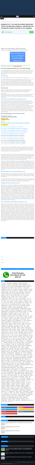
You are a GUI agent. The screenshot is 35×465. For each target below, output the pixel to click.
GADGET (18, 317)
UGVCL (14, 392)
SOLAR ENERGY (8, 382)
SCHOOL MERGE (3, 379)
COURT (30, 301)
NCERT (2, 354)
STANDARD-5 (17, 385)
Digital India (28, 305)
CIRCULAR (24, 299)
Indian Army (31, 335)
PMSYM (6, 366)
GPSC (27, 321)
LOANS (14, 342)
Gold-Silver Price (29, 320)
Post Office (20, 366)
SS (26, 382)
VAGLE (11, 394)
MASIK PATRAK (3, 345)
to (6, 130)
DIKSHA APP (10, 307)
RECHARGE (22, 373)
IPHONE (7, 338)
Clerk (2, 301)
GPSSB (9, 323)
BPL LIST (19, 295)
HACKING (10, 329)
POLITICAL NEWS (16, 366)
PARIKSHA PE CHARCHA (23, 360)
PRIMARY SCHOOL (24, 369)
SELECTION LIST (28, 379)
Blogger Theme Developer (16, 463)
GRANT (27, 323)
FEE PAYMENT (15, 314)
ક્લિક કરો (31, 32)
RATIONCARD (9, 373)
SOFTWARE (2, 382)
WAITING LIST (18, 398)
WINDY (13, 400)
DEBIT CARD (23, 304)
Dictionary (18, 305)
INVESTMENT (3, 338)
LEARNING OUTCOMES (30, 341)
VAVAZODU (8, 395)
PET (32, 361)
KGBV (23, 339)
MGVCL (18, 348)
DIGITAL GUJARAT (23, 305)
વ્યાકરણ (11, 401)
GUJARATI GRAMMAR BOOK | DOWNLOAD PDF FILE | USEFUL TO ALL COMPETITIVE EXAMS (19, 452)
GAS (23, 317)
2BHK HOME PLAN (15, 283)
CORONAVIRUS (26, 301)
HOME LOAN (26, 332)
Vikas (7, 397)
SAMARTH (26, 376)
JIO (1, 339)
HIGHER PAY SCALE (24, 330)
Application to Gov (14, 290)
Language (16, 341)
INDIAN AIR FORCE (25, 335)
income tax (16, 335)
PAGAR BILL (26, 358)
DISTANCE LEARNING (4, 308)
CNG (7, 301)
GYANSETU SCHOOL (28, 327)
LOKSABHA (29, 342)
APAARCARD (3, 290)
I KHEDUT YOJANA (23, 333)
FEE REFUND (19, 314)
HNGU (12, 332)
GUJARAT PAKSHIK (3, 326)
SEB (18, 379)
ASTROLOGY (11, 292)
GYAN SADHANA (8, 327)
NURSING (24, 355)
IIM (8, 335)
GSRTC (17, 324)
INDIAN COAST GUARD (4, 336)
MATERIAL (19, 345)
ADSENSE (28, 286)
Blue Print (12, 295)
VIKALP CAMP (3, 397)
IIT (10, 335)
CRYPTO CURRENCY (19, 302)
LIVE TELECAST (10, 342)
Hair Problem (14, 329)
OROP (23, 358)
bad (11, 293)
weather (27, 398)
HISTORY (32, 330)
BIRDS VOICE (3, 295)
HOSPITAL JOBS (3, 333)
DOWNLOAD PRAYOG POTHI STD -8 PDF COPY (12, 426)
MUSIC (19, 351)
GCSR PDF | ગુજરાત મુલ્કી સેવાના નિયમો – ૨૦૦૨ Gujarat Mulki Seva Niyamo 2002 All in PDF (18, 422)
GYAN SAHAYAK (13, 327)
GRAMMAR (23, 323)
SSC (30, 382)
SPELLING (18, 382)
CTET (23, 302)
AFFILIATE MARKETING (4, 287)
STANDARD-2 (3, 385)
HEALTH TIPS (3, 330)
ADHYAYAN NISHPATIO (18, 286)
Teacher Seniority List (22, 389)
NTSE (21, 355)
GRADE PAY (15, 323)
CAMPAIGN (24, 296)
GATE (26, 317)
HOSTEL (8, 333)
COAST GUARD (11, 301)
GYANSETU (22, 327)
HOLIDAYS (15, 332)
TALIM (2, 389)
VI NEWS (13, 395)
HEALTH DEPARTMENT (29, 329)
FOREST (5, 317)
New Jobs (25, 354)
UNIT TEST (17, 392)
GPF (22, 321)
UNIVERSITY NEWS (22, 392)
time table (4, 21)
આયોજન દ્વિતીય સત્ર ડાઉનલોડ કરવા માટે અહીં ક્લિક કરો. (18, 128)
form (7, 317)
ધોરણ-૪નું (3, 132)
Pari (11, 360)
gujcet (25, 326)
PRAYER (12, 369)
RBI (12, 373)
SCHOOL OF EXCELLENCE (10, 379)
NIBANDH (2, 355)
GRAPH (30, 323)
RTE (7, 376)
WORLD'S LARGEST (24, 400)
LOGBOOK (22, 342)
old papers (2, 357)
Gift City (13, 320)
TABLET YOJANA (26, 388)
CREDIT (8, 302)
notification (12, 355)
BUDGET (27, 295)
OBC (27, 355)
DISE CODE (25, 307)
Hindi (28, 330)
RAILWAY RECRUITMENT (10, 372)
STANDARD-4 (13, 385)
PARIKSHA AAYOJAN (15, 360)
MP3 (9, 351)
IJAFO (12, 335)
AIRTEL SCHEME (26, 287)
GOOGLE (2, 321)
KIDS (13, 341)
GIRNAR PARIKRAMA (18, 320)
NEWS (28, 354)
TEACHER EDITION (15, 389)
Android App (16, 289)
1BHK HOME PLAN (8, 283)
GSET (14, 324)
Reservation (30, 373)
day (6, 128)
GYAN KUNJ (3, 327)
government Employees (8, 321)
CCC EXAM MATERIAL (23, 298)
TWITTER (11, 392)
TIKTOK (17, 391)
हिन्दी (5, 401)
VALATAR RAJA (15, 394)
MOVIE (7, 351)
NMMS (6, 355)
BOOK (16, 295)
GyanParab (18, 327)
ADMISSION (24, 286)
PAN (29, 358)
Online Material (3, 358)
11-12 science (3, 283)
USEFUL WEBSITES (6, 394)
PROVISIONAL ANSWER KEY (5, 370)
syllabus (22, 388)
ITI (16, 338)
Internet (28, 336)
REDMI (26, 373)
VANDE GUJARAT (30, 394)
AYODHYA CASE (27, 292)
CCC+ (27, 298)
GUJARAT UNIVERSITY (17, 326)
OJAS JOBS (31, 355)
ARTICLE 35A (26, 290)
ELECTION (30, 311)
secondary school (22, 379)
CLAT (30, 299)
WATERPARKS (23, 398)
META (15, 348)
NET (13, 354)
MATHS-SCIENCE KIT (29, 345)
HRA (14, 333)
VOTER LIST (13, 398)
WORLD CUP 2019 (18, 400)
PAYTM (16, 361)
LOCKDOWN (18, 342)
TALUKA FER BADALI (7, 389)
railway (5, 372)
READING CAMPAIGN (17, 373)
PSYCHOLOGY (15, 370)
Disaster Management (20, 307)
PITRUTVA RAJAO (21, 363)
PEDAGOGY (19, 361)
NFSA (30, 354)
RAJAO (16, 372)
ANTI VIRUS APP (25, 289)
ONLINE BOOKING (29, 357)
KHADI (26, 339)
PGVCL (13, 363)
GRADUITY (19, 323)
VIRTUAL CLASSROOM (4, 398)
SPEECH (14, 382)
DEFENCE (28, 304)
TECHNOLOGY (3, 391)
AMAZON (8, 289)
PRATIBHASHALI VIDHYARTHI (29, 367)
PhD (17, 363)
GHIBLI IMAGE (9, 320)
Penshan (24, 361)
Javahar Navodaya (22, 338)
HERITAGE (11, 330)
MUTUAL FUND (24, 351)
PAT (6, 361)
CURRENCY (26, 302)
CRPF (14, 302)
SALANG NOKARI (22, 376)
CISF (27, 299)
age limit (15, 287)
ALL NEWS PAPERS (3, 289)
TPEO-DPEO (31, 391)
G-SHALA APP (11, 317)
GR (11, 323)
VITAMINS (9, 398)
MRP (11, 351)
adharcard (8, 286)
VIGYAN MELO (28, 395)
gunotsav (28, 326)
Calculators (8, 296)
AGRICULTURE (20, 287)
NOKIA (9, 355)
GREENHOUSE (3, 324)
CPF (1, 302)
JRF (10, 339)
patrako (9, 361)
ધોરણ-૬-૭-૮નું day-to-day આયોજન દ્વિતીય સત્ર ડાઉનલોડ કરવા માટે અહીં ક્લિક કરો (13, 143)
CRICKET (11, 302)
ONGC (11, 357)
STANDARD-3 (8, 385)
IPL (9, 338)
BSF (21, 295)
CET (8, 299)
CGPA (13, 299)
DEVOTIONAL (10, 305)
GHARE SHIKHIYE (3, 320)
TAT (11, 389)
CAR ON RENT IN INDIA (4, 298)
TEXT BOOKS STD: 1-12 (12, 391)
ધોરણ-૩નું (3, 130)
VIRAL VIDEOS (25, 397)
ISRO (14, 338)
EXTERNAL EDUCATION (4, 314)
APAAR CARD (30, 289)
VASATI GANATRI (3, 395)
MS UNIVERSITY (16, 351)
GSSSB (23, 324)
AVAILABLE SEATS (22, 292)
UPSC (2, 394)
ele (27, 311)
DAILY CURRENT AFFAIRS (14, 304)
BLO (9, 295)
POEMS (9, 366)
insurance (24, 336)
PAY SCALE (12, 361)
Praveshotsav (8, 369)
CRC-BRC (5, 302)
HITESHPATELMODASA (4, 332)
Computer (16, 301)
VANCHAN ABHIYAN (24, 394)
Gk (22, 320)
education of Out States (12, 311)
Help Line (7, 330)
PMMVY (2, 366)
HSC (16, 333)
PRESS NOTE (16, 369)
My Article (28, 351)
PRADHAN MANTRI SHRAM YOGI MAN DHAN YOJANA (8, 367)
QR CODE (31, 370)
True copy (5, 392)
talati (30, 388)
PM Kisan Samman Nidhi (10, 364)
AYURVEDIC (3, 293)
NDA (5, 354)
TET (7, 391)
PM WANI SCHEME (17, 364)
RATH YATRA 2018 (3, 373)
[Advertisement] (17, 7)
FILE (27, 314)
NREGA (19, 355)
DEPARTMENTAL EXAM (4, 305)
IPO (11, 338)
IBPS (27, 333)
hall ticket (18, 329)
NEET (7, 354)
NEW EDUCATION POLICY (18, 354)
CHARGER (16, 299)
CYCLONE (2, 304)
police (12, 366)
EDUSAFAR (24, 311)
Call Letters (20, 296)
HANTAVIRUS (23, 329)
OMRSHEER (7, 357)
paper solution (8, 360)
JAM (18, 338)
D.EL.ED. (6, 304)
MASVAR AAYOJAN (9, 345)
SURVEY (8, 388)
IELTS (6, 335)
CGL (11, 299)
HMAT (9, 332)
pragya (18, 367)
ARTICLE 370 (30, 290)
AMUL (12, 289)
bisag (7, 295)
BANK (26, 293)
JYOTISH (13, 339)
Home (2, 21)
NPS (16, 355)
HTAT (19, 333)
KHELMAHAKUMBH (9, 341)
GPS (25, 321)
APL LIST (7, 290)
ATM (14, 292)
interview (31, 336)
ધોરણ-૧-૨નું (3, 128)
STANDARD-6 (22, 385)
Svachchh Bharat (12, 388)
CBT (16, 298)
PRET (19, 369)
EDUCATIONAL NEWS (19, 311)
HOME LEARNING (20, 332)
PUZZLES (27, 370)
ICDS (30, 333)
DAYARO (19, 304)
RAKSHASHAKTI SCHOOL (21, 372)
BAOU (29, 293)
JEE (26, 338)
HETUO (15, 330)
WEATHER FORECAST (4, 400)
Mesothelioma (11, 348)
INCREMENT (20, 335)
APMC (10, 290)
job (8, 339)
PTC (18, 370)
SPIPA (21, 382)
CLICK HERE (10, 115)
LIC (1, 342)
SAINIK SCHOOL (16, 376)
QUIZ (2, 372)
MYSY (31, 351)
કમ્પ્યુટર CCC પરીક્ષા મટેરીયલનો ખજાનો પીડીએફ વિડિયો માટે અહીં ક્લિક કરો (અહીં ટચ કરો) (14, 201)
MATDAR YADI (15, 345)
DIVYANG (9, 308)
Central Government (4, 299)
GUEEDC (28, 324)
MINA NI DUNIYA (27, 348)
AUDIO (17, 292)
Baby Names (7, 293)
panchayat (2, 360)
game (21, 317)
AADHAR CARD (3, 286)
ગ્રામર (8, 401)
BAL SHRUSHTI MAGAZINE (16, 293)
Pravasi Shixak (3, 369)
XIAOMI (29, 400)
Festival (23, 314)
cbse (13, 298)
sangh (30, 376)
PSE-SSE (11, 370)
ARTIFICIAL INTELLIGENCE (4, 292)
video (15, 395)
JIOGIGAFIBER (5, 339)
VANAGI (19, 394)
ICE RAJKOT (2, 335)
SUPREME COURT (3, 388)
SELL (32, 379)
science (16, 379)
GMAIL (25, 320)
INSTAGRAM (19, 336)
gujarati (22, 326)
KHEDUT (29, 339)
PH (15, 363)
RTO (12, 376)
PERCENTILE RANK (28, 361)
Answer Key (20, 289)
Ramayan (31, 372)
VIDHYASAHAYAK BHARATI (21, 395)
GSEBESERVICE (11, 324)
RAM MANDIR (27, 372)
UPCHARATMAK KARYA (29, 392)
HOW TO (11, 333)
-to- (7, 128)
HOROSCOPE (30, 332)
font (2, 317)
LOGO (26, 342)
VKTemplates (6, 463)
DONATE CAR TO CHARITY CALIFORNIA (25, 308)
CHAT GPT (20, 299)
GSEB (7, 324)
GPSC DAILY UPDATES (4, 323)
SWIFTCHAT (17, 388)
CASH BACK (10, 298)
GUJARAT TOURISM (10, 326)
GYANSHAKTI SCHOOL (4, 329)
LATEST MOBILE (21, 341)
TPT (1, 392)
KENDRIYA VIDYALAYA (19, 339)
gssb (20, 324)
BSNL (24, 295)
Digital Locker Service (4, 307)
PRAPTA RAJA (22, 367)
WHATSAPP (9, 400)
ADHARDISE (12, 286)
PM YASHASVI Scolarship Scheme (25, 364)
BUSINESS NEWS (3, 296)
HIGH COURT (18, 330)
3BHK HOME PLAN (24, 283)
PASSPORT (2, 361)
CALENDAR (12, 296)
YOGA (32, 400)
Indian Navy (10, 336)
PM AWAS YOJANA (27, 363)
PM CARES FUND (3, 364)
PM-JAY (32, 364)
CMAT (5, 301)
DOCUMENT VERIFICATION (15, 308)
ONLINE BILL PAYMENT (23, 357)
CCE (30, 298)
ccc (18, 298)
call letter (16, 296)
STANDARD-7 (27, 385)
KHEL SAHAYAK (3, 341)
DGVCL (14, 305)
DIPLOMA (14, 307)
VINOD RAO (20, 397)
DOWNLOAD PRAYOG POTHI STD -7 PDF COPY (12, 430)
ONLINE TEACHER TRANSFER (17, 358)
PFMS (10, 363)
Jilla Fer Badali (30, 338)
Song (11, 382)
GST (25, 324)
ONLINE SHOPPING (9, 358)
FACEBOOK (10, 314)
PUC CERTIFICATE (22, 370)
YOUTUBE (2, 401)
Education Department (4, 311)
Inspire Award (15, 336)
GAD (15, 317)
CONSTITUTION (21, 301)
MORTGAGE (3, 351)
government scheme (15, 321)
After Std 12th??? (11, 287)
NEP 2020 (10, 354)
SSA (28, 382)
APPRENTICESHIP (21, 290)
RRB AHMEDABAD (3, 376)
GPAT (20, 321)
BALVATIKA (22, 293)
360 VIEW (20, 283)
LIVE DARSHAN (5, 342)
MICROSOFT (21, 348)
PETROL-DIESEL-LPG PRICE (4, 363)
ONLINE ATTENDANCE (16, 357)
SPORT (24, 382)
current (31, 302)
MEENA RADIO (3, 348)
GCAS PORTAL (30, 317)
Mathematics (23, 345)
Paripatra (28, 360)
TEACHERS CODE (28, 389)
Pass (31, 360)
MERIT (7, 348)
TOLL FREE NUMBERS (26, 391)
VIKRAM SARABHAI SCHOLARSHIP (13, 397)
